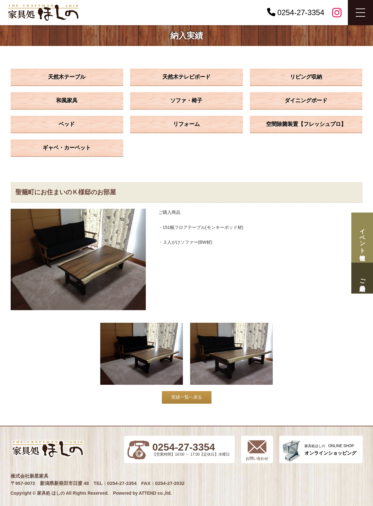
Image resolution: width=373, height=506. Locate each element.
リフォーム (186, 124)
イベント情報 (362, 238)
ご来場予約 (362, 278)
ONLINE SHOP (330, 450)
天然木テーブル (66, 77)
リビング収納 (306, 77)
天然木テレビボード (186, 77)
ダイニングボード (306, 101)
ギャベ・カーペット (67, 148)
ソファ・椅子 (186, 101)
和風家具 (67, 101)
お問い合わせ (257, 458)
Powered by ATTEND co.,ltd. (142, 493)
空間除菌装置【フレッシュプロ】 (306, 124)
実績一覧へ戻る (186, 397)
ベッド (67, 124)
